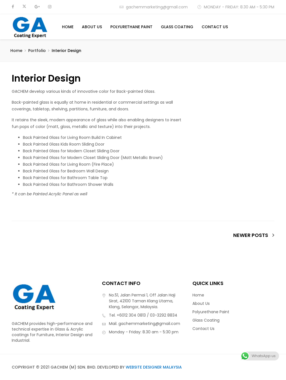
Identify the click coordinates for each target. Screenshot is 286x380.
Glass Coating (177, 27)
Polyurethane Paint (131, 27)
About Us (92, 27)
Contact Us (215, 27)
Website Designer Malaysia (154, 367)
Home (67, 27)
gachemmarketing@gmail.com (153, 7)
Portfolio (37, 50)
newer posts (253, 235)
